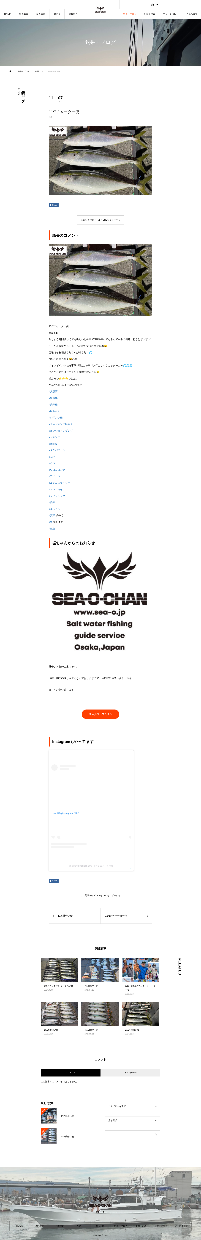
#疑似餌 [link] (53, 398)
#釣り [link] (52, 502)
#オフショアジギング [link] (61, 430)
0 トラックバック (130, 1072)
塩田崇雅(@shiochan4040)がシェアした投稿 (91, 866)
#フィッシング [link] (57, 496)
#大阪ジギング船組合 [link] (61, 424)
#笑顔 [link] (52, 515)
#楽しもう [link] (54, 509)
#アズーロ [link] (54, 476)
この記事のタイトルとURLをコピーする (100, 220)
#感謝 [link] (52, 528)
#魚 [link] (51, 522)
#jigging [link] (53, 443)
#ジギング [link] (54, 437)
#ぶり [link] (52, 456)
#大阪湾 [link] (53, 391)
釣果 (50, 117)
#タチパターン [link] (57, 450)
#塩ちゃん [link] (54, 411)
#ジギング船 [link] (56, 417)
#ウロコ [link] (53, 463)
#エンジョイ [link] (56, 489)
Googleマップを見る (100, 714)
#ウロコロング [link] (57, 469)
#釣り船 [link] (53, 404)
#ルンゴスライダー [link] (59, 482)
